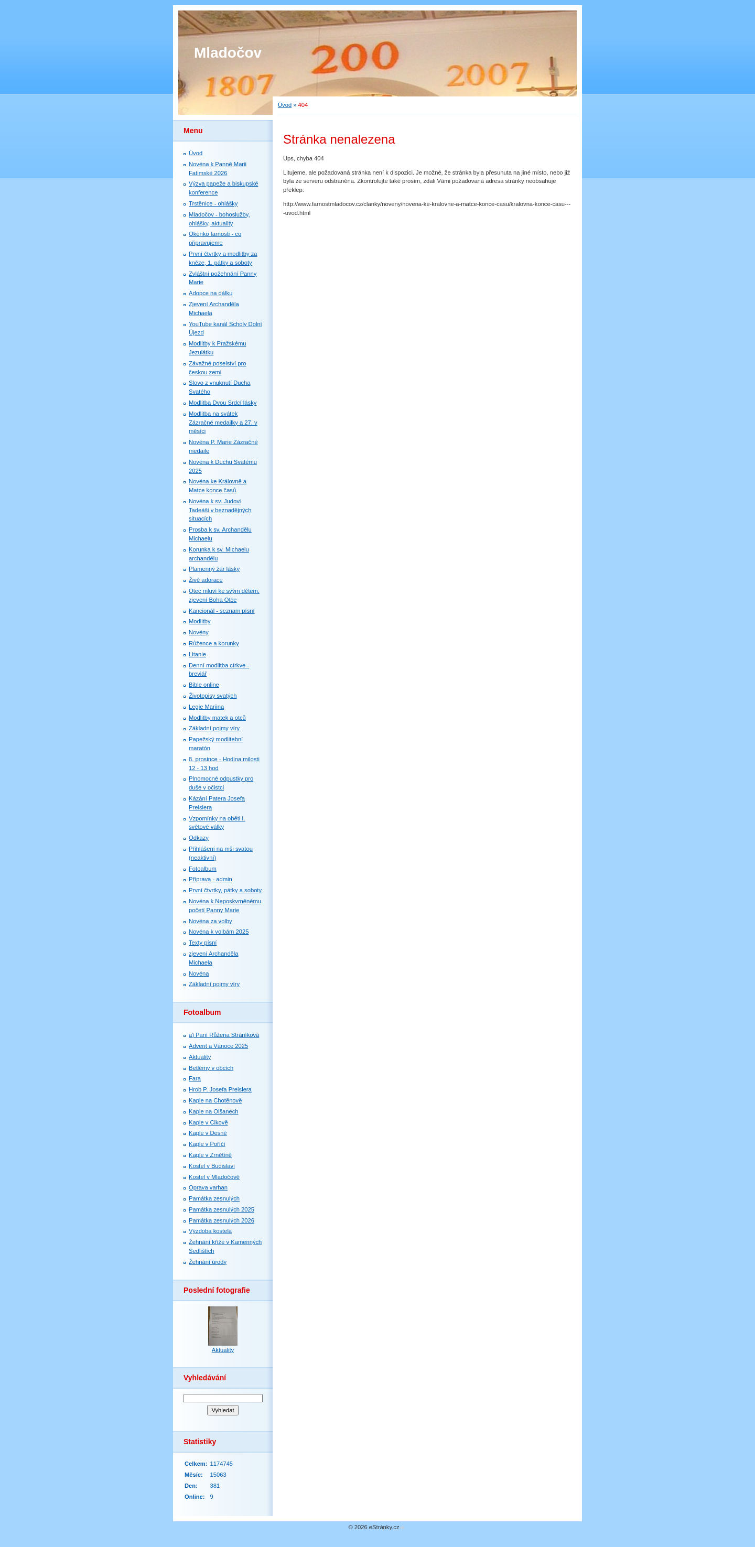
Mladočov (228, 53)
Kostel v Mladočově (214, 1177)
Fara (195, 1078)
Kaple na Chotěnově (215, 1100)
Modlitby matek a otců (217, 718)
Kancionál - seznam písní (222, 611)
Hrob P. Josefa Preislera (220, 1089)
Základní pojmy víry (214, 728)
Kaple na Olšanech (214, 1111)
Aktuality (200, 1057)
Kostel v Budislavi (212, 1166)
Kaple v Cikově (208, 1122)
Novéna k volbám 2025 (219, 931)
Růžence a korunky (214, 643)
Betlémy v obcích (211, 1068)
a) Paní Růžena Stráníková (224, 1035)
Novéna (199, 973)
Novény (199, 632)
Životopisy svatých (212, 696)
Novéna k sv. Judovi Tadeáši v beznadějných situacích (220, 510)
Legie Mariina (206, 707)
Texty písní (203, 942)
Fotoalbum (203, 869)
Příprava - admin (210, 879)
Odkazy (199, 838)
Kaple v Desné (208, 1133)
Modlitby (200, 621)
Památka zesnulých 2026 (221, 1220)
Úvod (285, 105)
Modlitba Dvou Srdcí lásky (222, 402)
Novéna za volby (210, 921)
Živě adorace (206, 580)
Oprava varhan (208, 1187)
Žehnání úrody (207, 1262)
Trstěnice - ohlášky (213, 203)
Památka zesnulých (214, 1198)
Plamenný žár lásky (214, 569)
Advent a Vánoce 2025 (218, 1046)
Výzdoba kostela (210, 1231)
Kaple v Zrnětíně (210, 1155)
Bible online (204, 684)
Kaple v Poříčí (207, 1144)
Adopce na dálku (210, 293)
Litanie (197, 654)
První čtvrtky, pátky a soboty (225, 890)
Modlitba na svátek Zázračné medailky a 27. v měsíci (223, 422)
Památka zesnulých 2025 (221, 1209)
